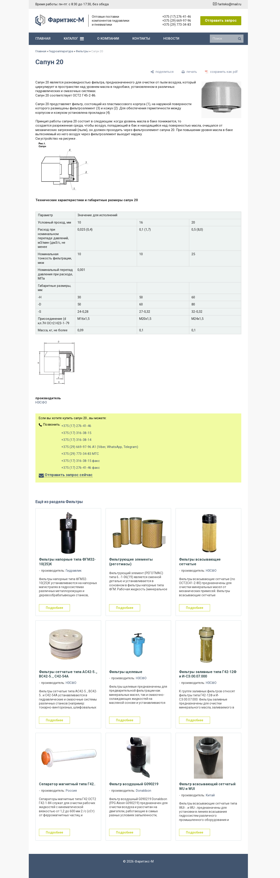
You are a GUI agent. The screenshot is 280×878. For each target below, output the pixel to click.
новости (171, 39)
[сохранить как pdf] (221, 72)
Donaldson (143, 791)
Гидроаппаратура (61, 51)
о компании (108, 39)
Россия (71, 791)
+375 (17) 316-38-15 (76, 433)
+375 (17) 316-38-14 (76, 440)
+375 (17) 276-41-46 (176, 16)
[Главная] (59, 25)
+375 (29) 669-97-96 (176, 20)
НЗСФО (41, 402)
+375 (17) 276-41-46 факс (80, 468)
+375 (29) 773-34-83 (176, 24)
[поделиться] (162, 72)
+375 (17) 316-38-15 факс (80, 461)
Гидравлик (73, 571)
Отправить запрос (221, 20)
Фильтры (82, 51)
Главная (40, 51)
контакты (141, 39)
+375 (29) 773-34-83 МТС (80, 454)
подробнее (54, 608)
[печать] (189, 72)
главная (42, 39)
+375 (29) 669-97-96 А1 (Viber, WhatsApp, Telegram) (99, 447)
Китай (210, 795)
